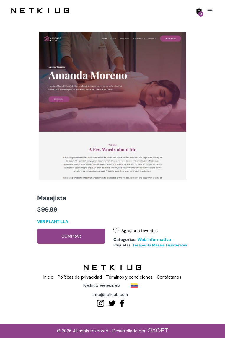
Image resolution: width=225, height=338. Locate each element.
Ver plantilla (52, 221)
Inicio (48, 277)
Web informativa (154, 239)
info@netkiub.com (110, 294)
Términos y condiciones (129, 277)
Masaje (158, 245)
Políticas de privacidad (80, 277)
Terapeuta (142, 245)
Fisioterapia (176, 245)
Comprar (71, 236)
